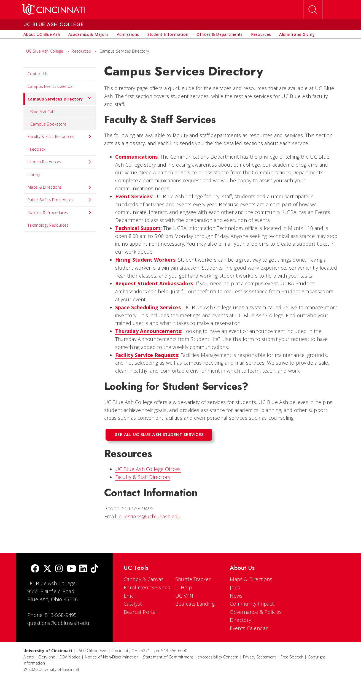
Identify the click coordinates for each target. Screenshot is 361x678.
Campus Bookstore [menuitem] (48, 124)
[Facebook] (35, 569)
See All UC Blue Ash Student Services (159, 435)
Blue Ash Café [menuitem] (43, 111)
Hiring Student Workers (145, 259)
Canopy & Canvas (144, 579)
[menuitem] (41, 34)
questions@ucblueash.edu (150, 516)
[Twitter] (47, 569)
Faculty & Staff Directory (143, 477)
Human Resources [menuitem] (60, 162)
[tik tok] (94, 569)
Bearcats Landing (195, 603)
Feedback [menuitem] (36, 149)
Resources (81, 51)
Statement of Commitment (168, 657)
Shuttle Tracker (193, 579)
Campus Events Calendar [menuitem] (51, 86)
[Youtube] (71, 569)
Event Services (133, 196)
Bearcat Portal (140, 612)
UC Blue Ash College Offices (148, 469)
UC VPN (184, 595)
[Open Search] (312, 9)
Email (130, 595)
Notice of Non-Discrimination (112, 657)
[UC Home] (53, 9)
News (236, 595)
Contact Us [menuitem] (38, 73)
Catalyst (133, 603)
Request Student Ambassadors (154, 283)
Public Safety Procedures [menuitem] (60, 200)
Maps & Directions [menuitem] (60, 187)
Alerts (28, 657)
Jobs (235, 587)
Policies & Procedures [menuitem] (60, 212)
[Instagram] (59, 569)
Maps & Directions (251, 579)
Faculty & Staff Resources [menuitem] (60, 136)
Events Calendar (249, 628)
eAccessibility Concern (218, 657)
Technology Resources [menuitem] (48, 225)
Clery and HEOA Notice (59, 657)
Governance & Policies (256, 612)
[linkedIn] (83, 569)
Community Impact (252, 603)
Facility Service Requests (146, 355)
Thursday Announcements (148, 331)
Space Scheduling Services (148, 307)
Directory (240, 620)
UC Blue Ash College (44, 51)
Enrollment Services (147, 587)
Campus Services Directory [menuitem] (57, 99)
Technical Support (138, 228)
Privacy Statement (259, 657)
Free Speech (292, 657)
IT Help (183, 587)
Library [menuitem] (34, 174)
